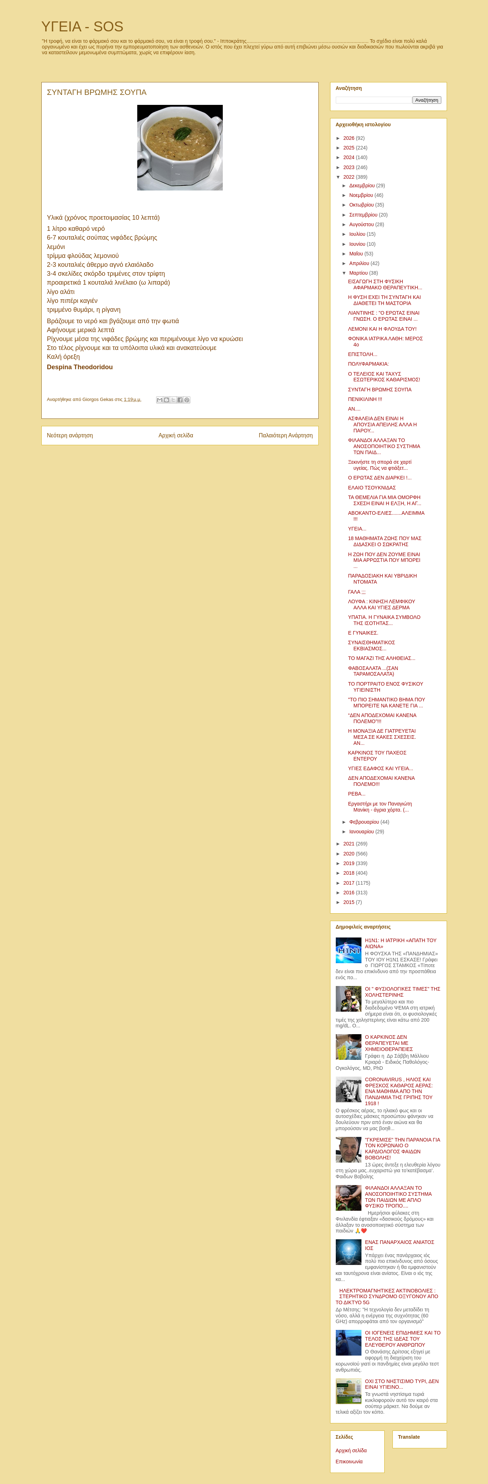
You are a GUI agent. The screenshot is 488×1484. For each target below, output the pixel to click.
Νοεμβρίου (362, 195)
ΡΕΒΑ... (356, 794)
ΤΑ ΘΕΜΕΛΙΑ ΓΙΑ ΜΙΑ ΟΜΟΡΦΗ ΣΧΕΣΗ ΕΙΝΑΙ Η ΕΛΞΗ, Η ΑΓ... (384, 500)
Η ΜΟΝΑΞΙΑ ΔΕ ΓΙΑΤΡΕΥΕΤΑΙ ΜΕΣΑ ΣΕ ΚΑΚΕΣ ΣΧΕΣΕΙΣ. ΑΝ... (382, 737)
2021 (349, 844)
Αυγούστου (362, 224)
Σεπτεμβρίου (364, 215)
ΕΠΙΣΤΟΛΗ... (362, 354)
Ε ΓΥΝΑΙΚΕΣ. (363, 633)
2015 (349, 902)
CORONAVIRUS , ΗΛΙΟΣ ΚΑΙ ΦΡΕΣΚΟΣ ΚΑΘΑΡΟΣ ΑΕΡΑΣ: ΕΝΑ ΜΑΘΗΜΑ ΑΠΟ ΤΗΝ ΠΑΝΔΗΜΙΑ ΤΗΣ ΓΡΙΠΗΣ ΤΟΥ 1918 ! (399, 1091)
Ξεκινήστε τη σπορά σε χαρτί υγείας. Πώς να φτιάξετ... (379, 465)
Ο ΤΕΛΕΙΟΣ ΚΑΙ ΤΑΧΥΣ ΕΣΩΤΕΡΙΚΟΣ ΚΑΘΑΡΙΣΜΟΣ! (384, 377)
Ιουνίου (358, 244)
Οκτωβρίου (362, 205)
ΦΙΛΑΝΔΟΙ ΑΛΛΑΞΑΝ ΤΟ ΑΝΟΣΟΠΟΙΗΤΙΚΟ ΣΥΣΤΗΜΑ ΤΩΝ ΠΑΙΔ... (384, 446)
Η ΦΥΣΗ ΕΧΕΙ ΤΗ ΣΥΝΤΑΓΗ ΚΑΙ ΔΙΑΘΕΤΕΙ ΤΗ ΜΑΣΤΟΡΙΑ (384, 300)
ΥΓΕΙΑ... (357, 529)
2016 (349, 892)
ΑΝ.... (354, 409)
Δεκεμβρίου (362, 185)
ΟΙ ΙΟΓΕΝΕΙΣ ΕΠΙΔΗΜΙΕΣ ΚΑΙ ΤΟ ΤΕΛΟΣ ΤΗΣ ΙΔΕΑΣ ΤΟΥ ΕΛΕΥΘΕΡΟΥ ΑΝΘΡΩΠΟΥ (403, 1339)
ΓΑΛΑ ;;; (356, 592)
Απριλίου (360, 263)
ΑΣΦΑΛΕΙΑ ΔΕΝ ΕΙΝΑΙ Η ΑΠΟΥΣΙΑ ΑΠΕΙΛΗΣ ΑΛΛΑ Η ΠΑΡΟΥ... (382, 424)
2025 (349, 148)
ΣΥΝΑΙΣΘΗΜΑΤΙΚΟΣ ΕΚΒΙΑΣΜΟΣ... (371, 645)
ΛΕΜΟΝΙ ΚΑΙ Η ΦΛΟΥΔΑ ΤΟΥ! (382, 329)
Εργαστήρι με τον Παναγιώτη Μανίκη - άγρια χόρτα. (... (380, 807)
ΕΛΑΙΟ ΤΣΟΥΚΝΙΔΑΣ (372, 488)
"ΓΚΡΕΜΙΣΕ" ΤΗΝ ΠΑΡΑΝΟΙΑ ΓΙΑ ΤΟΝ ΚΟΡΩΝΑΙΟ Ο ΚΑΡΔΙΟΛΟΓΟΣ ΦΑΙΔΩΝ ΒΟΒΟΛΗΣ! (402, 1148)
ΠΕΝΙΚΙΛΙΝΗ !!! (365, 399)
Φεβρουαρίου (364, 822)
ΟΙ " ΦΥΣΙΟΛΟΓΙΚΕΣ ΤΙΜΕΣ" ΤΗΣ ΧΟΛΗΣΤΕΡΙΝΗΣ (402, 992)
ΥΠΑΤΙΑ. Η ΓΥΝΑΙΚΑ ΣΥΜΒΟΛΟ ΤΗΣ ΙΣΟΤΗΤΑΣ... (384, 620)
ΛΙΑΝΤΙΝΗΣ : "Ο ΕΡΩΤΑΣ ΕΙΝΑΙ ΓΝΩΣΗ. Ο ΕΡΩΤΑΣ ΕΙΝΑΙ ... (384, 316)
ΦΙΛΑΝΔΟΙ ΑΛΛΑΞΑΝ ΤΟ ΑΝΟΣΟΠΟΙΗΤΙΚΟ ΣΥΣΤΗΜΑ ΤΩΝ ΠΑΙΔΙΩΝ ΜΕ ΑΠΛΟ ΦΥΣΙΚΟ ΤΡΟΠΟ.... (398, 1197)
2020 (349, 854)
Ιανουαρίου (362, 831)
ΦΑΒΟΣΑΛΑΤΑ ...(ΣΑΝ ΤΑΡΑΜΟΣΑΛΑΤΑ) (373, 671)
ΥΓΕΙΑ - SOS (82, 26)
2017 (349, 883)
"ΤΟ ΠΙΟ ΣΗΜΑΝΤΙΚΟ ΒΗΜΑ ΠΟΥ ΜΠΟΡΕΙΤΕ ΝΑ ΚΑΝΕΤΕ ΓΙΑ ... (386, 702)
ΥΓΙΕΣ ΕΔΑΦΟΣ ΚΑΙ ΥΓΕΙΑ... (380, 768)
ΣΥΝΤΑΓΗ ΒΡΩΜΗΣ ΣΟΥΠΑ (379, 389)
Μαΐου (356, 253)
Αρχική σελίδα (176, 435)
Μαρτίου (359, 273)
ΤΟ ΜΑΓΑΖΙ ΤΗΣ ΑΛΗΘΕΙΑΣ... (381, 658)
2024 (349, 157)
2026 (349, 138)
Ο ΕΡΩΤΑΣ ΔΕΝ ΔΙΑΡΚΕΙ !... (379, 478)
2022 (349, 177)
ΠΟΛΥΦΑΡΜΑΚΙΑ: (368, 364)
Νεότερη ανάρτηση (70, 435)
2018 (349, 873)
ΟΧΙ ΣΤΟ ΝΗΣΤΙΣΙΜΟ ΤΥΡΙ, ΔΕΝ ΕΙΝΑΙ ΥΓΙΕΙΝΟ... (402, 1384)
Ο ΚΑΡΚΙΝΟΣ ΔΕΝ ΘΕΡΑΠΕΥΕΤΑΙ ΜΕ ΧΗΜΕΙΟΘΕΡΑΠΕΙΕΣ (389, 1043)
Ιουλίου (358, 234)
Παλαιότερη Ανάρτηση (286, 435)
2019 (349, 863)
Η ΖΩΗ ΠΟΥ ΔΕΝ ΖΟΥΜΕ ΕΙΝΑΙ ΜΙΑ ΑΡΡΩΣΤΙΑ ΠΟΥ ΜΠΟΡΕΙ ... (384, 560)
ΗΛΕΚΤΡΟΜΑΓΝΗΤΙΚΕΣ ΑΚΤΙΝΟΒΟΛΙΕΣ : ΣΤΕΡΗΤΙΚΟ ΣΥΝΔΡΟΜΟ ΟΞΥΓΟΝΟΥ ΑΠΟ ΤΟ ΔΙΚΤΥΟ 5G (387, 1297)
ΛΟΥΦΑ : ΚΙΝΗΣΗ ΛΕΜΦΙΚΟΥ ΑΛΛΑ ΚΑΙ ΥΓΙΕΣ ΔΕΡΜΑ (381, 604)
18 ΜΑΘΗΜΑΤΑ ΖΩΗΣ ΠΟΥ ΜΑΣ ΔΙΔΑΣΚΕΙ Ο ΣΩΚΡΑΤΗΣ (384, 541)
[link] (80, 367)
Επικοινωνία (349, 1461)
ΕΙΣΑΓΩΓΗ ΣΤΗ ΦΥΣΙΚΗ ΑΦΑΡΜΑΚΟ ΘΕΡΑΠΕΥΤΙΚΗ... (385, 284)
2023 (349, 167)
